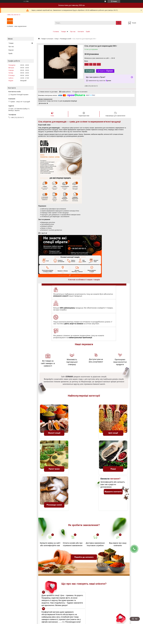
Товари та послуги (47, 38)
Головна (56, 31)
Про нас (73, 31)
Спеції (57, 38)
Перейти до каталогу (83, 533)
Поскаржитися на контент (72, 622)
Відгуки (11, 50)
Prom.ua (81, 620)
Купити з (106, 71)
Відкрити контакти (113, 468)
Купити (90, 71)
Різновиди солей (65, 38)
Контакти (81, 31)
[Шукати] (118, 23)
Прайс (88, 31)
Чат (134, 619)
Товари (63, 31)
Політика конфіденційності (87, 622)
